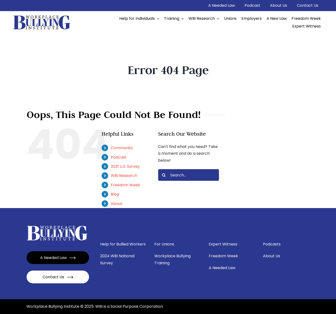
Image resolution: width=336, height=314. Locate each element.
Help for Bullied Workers (123, 244)
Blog (115, 194)
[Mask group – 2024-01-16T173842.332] (57, 225)
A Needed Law (222, 268)
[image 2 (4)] (42, 15)
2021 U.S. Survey (125, 166)
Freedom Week (125, 185)
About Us (271, 256)
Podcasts (272, 244)
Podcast (119, 157)
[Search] (164, 175)
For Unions (164, 244)
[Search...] (188, 175)
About (116, 203)
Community (122, 148)
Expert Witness (223, 244)
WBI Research (124, 175)
